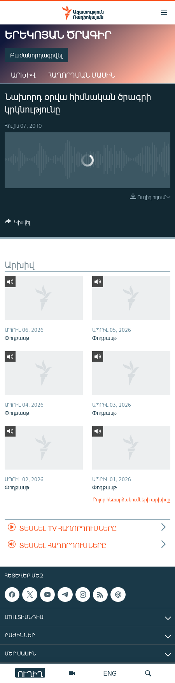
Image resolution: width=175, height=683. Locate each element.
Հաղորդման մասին (81, 75)
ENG (110, 673)
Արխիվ (23, 75)
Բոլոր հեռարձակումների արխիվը (131, 499)
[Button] (17, 224)
